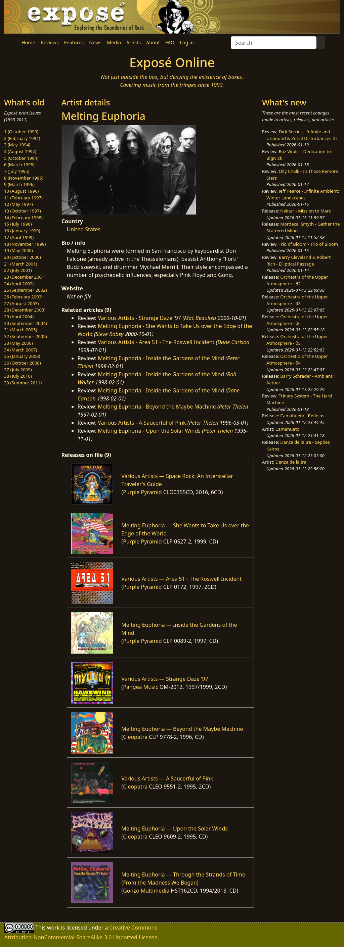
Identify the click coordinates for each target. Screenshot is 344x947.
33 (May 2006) (18, 343)
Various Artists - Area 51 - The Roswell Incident (156, 342)
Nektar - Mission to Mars (305, 211)
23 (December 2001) (24, 277)
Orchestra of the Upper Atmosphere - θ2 (297, 280)
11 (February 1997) (23, 198)
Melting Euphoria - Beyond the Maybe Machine (157, 406)
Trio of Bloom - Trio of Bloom (308, 244)
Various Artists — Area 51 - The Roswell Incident (181, 578)
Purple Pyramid (142, 492)
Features (74, 42)
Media (114, 42)
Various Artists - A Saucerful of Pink (142, 422)
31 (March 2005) (20, 330)
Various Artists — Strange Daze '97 (164, 678)
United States (84, 229)
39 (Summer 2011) (23, 383)
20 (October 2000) (22, 257)
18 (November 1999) (25, 244)
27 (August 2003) (21, 303)
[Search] (273, 42)
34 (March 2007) (20, 350)
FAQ (169, 42)
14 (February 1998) (23, 218)
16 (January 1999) (22, 231)
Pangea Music (140, 687)
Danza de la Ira (290, 462)
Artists (133, 42)
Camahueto (287, 429)
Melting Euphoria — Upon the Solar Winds (174, 828)
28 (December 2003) (24, 310)
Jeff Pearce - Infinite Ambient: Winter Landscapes (302, 194)
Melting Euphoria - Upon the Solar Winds (149, 430)
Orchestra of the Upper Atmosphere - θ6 (297, 320)
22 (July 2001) (18, 270)
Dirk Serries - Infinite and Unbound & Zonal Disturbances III (301, 135)
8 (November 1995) (23, 178)
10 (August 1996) (21, 191)
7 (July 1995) (16, 171)
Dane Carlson (233, 342)
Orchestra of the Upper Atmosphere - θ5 (297, 339)
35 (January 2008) (22, 356)
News (95, 42)
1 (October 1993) (21, 132)
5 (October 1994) (21, 158)
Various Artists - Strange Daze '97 (139, 318)
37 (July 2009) (18, 370)
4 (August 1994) (20, 151)
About (153, 42)
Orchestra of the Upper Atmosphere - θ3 (297, 300)
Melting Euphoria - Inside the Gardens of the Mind (161, 358)
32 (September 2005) (25, 336)
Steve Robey (109, 334)
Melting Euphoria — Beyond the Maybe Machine (182, 728)
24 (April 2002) (19, 284)
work (53, 927)
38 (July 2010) (18, 376)
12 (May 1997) (18, 204)
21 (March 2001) (20, 264)
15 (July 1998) (18, 224)
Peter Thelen (233, 406)
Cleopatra (135, 737)
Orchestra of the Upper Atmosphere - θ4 (297, 359)
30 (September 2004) (25, 323)
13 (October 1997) (22, 211)
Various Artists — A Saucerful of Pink (167, 778)
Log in (187, 42)
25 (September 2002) (25, 290)
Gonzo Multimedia (146, 890)
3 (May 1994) (17, 145)
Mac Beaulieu (200, 318)
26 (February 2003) (23, 297)
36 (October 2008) (22, 363)
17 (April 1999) (19, 237)
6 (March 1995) (19, 164)
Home (28, 42)
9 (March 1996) (19, 184)
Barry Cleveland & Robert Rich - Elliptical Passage (298, 260)
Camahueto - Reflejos (302, 416)
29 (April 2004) (19, 317)
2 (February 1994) (22, 138)
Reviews (50, 42)
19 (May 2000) (18, 250)
